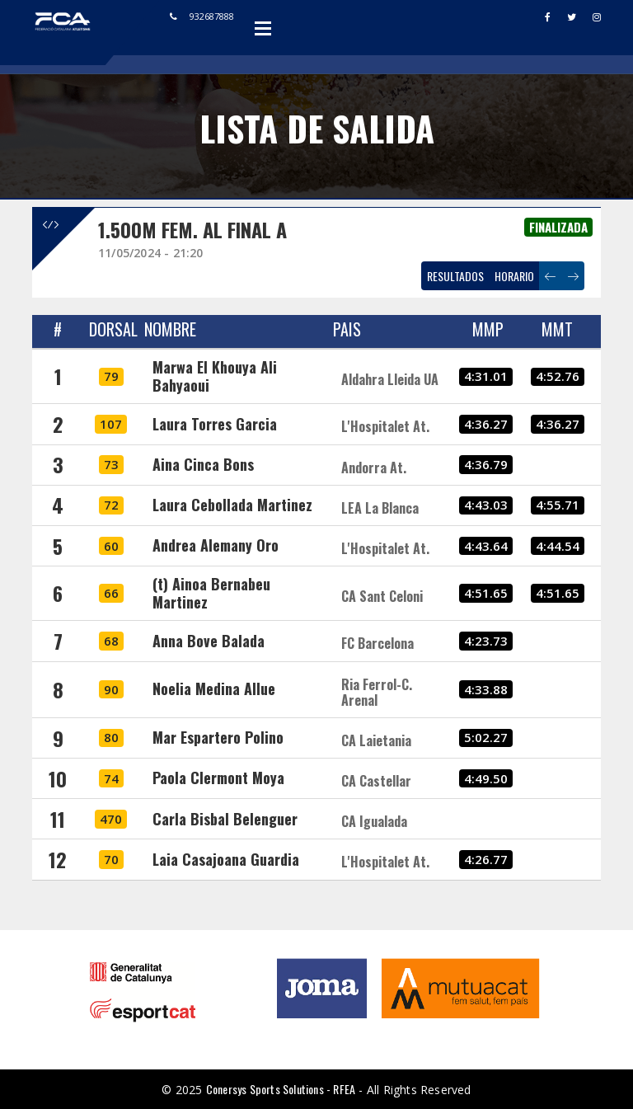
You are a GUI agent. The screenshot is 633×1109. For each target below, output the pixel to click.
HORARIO (514, 275)
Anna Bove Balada (208, 640)
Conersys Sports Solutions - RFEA (280, 1088)
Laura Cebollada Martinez (232, 504)
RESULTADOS (455, 275)
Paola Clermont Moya (218, 777)
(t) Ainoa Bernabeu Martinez (211, 593)
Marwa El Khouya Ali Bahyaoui (214, 376)
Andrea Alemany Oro (215, 545)
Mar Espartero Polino (218, 737)
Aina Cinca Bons (203, 464)
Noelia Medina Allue (213, 688)
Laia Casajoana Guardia (225, 859)
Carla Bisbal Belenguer (225, 818)
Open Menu (262, 28)
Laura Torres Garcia (214, 424)
